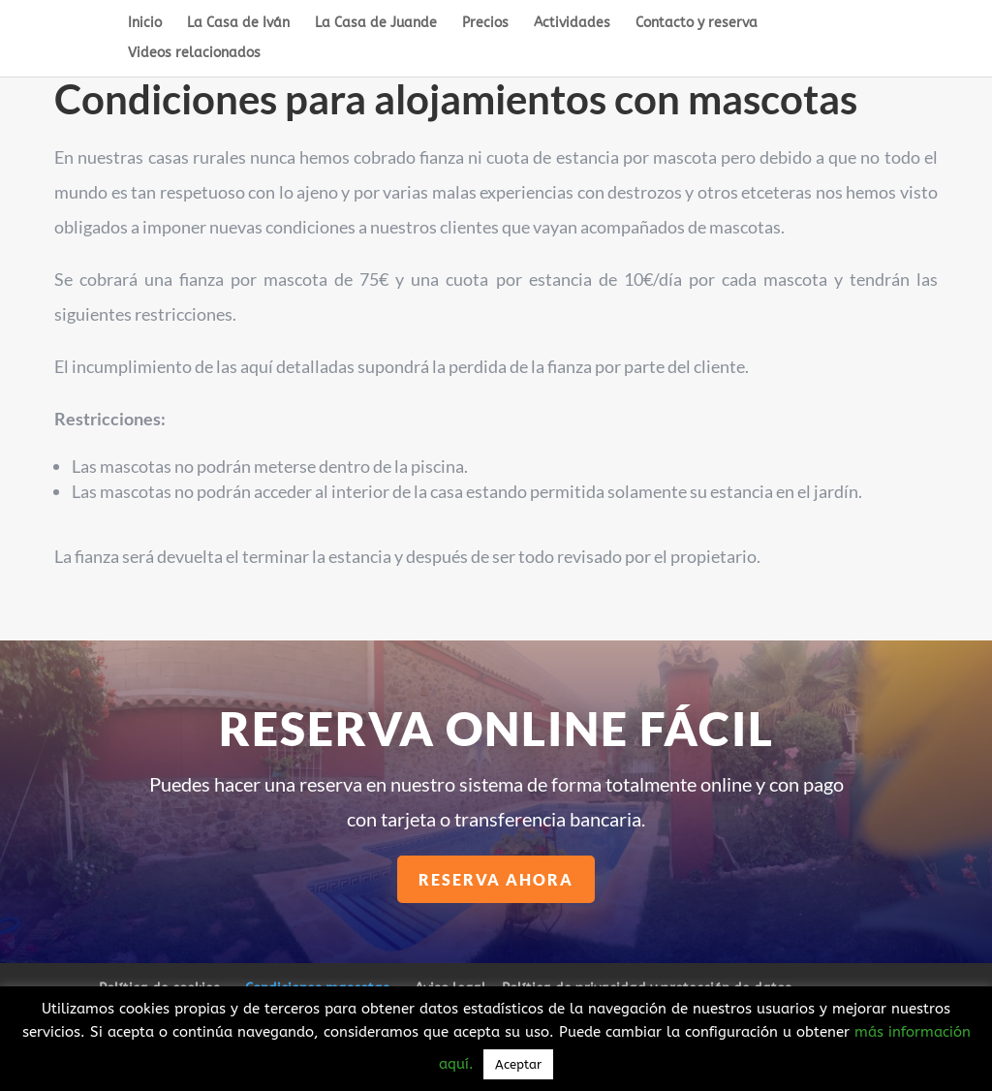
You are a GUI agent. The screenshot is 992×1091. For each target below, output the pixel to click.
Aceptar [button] (518, 1064)
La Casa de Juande (376, 23)
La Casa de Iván (238, 23)
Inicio (145, 23)
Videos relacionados (194, 54)
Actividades (572, 23)
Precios (485, 23)
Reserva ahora (497, 878)
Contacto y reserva (697, 23)
